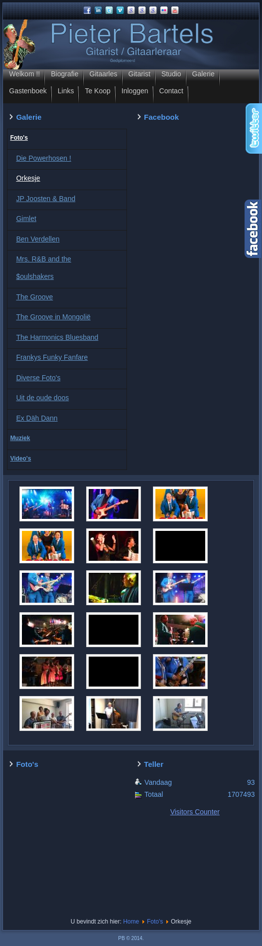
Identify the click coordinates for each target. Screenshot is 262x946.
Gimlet (26, 219)
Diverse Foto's (38, 378)
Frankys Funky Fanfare (52, 357)
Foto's (19, 137)
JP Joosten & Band (45, 199)
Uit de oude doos (42, 398)
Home (131, 921)
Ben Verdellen (37, 239)
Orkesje (28, 178)
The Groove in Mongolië (53, 317)
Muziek (20, 438)
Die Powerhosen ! (43, 158)
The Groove (34, 297)
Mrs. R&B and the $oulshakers (43, 267)
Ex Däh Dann (36, 418)
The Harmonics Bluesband (57, 337)
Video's (20, 458)
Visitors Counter (195, 812)
